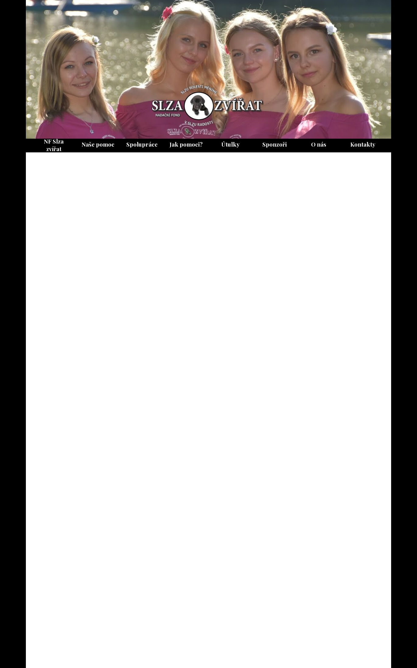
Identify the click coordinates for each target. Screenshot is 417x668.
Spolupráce (142, 144)
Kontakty (362, 144)
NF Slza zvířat (54, 145)
